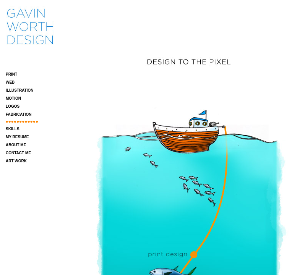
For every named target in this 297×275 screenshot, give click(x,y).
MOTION (13, 98)
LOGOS (12, 106)
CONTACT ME (18, 153)
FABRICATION (19, 114)
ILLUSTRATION (20, 90)
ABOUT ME (16, 145)
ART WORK (16, 161)
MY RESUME (17, 137)
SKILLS (12, 129)
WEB (10, 82)
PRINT (11, 74)
